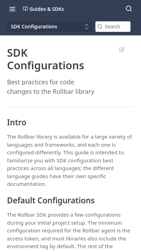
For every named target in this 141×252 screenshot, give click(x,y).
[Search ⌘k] (128, 9)
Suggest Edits (122, 49)
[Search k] (112, 26)
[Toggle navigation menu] (12, 9)
